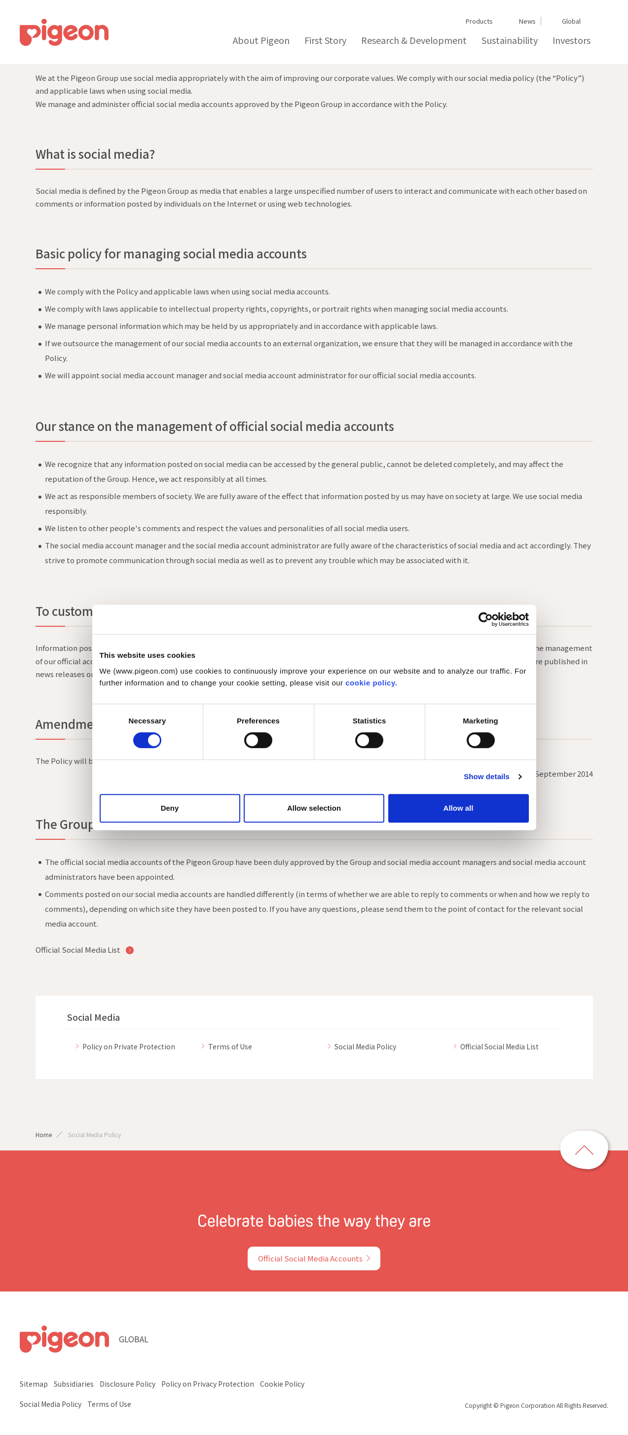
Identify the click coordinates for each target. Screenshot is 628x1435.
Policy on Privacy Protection (207, 1384)
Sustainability (509, 40)
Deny (170, 808)
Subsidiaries (74, 1384)
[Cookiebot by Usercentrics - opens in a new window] (486, 619)
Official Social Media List (79, 949)
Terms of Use (109, 1404)
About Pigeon (261, 40)
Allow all (458, 808)
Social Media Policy (50, 1404)
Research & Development (414, 40)
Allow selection (314, 808)
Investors (572, 40)
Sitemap (34, 1384)
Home (44, 1134)
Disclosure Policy (127, 1384)
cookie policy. (371, 683)
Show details (487, 776)
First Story (325, 40)
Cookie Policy (282, 1384)
